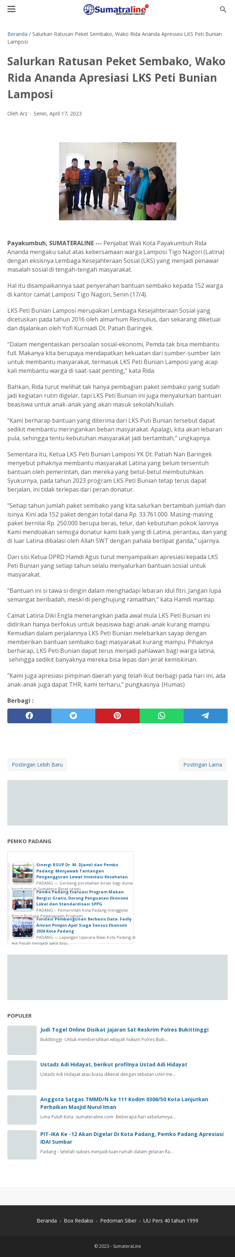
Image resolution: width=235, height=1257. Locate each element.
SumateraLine (127, 1246)
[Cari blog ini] (223, 9)
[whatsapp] (162, 716)
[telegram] (206, 716)
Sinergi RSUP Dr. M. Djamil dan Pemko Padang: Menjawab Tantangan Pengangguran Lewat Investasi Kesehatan (82, 870)
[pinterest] (117, 716)
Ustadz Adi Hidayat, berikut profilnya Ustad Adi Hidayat (113, 1064)
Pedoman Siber (118, 1220)
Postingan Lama (202, 764)
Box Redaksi (79, 1220)
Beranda (47, 1220)
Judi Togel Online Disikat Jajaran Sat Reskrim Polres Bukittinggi (124, 1029)
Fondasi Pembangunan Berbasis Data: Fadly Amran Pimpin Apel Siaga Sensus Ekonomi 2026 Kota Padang (84, 925)
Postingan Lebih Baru (37, 764)
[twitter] (73, 716)
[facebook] (29, 716)
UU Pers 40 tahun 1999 (170, 1220)
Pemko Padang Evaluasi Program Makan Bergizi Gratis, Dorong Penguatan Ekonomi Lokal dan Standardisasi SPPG (82, 898)
